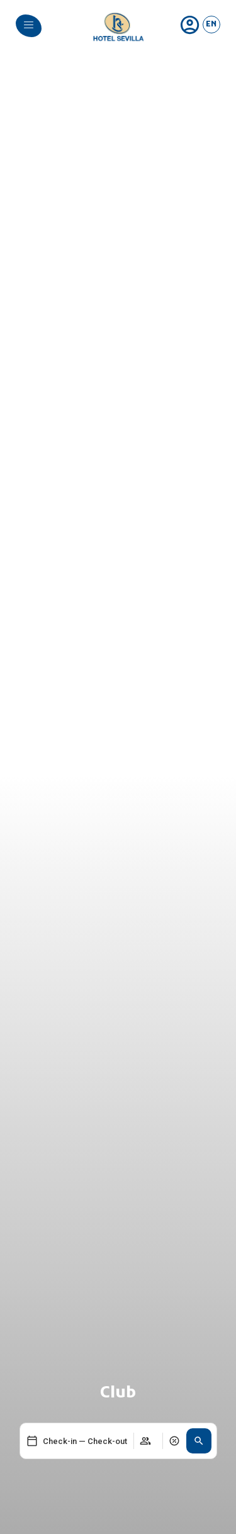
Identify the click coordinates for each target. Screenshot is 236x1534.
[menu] (28, 25)
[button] (198, 1440)
